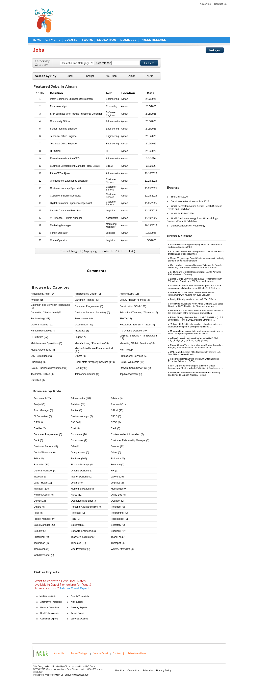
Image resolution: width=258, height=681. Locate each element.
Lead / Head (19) (43, 482)
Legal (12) (80, 337)
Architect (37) (78, 404)
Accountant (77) (42, 398)
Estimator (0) (118, 458)
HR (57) (115, 470)
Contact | (119, 653)
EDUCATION (106, 40)
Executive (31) (41, 464)
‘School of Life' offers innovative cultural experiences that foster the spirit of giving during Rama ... (195, 325)
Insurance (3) (82, 330)
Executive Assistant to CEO (64, 158)
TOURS (87, 40)
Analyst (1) (39, 404)
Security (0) (81, 368)
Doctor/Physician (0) (44, 452)
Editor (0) (39, 458)
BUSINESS (128, 40)
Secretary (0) (118, 525)
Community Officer (60, 121)
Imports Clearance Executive (65, 210)
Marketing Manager (60, 225)
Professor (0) (78, 512)
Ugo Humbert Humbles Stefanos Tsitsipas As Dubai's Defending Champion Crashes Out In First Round (195, 266)
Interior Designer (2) (82, 476)
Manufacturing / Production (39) (92, 343)
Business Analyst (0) (82, 416)
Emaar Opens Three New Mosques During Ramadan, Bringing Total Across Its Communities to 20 (195, 346)
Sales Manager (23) (44, 525)
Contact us (220, 4)
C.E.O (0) (116, 416)
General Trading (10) (42, 324)
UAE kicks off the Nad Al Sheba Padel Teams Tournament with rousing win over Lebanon (191, 293)
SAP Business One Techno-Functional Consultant (76, 113)
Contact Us (133, 670)
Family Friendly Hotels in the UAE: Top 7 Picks (193, 299)
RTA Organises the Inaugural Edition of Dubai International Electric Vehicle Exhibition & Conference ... (195, 366)
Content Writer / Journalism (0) (127, 434)
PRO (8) (38, 512)
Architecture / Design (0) (88, 293)
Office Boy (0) (118, 494)
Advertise (205, 4)
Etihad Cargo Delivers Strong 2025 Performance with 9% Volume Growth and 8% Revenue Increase (195, 280)
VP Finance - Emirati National (66, 218)
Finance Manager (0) (82, 464)
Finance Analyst (58, 106)
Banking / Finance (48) (87, 299)
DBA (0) (75, 446)
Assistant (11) (118, 404)
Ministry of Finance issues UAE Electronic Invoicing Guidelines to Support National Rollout (194, 373)
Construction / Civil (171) (133, 306)
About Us (59, 653)
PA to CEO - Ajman (60, 173)
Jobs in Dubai (100, 653)
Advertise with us (137, 653)
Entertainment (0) (84, 318)
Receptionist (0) (119, 518)
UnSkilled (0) (38, 380)
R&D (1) (75, 518)
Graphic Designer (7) (82, 470)
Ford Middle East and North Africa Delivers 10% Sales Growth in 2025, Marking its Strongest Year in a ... (195, 304)
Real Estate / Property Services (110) (95, 362)
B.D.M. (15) (117, 410)
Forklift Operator (59, 232)
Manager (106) (42, 488)
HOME (36, 40)
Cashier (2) (40, 428)
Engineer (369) (79, 458)
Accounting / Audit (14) (43, 293)
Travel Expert (77, 613)
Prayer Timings (79, 653)
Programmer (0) (119, 512)
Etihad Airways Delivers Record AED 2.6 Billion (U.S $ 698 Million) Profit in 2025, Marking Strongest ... (195, 318)
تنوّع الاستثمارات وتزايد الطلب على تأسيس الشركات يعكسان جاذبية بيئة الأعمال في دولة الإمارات (193, 339)
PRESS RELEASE (153, 40)
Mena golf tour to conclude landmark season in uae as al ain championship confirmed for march (195, 332)
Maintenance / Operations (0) (46, 343)
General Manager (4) (45, 470)
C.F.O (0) (39, 422)
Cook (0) (38, 440)
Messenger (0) (118, 488)
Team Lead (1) (118, 537)
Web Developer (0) (44, 555)
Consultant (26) (79, 434)
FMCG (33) (126, 318)
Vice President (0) (80, 549)
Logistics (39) (118, 482)
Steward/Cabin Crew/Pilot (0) (135, 368)
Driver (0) (116, 452)
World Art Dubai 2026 (182, 213)
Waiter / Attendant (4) (122, 549)
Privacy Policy (163, 670)
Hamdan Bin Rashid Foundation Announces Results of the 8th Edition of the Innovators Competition (196, 311)
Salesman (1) (78, 525)
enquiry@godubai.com (77, 674)
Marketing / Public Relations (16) (137, 343)
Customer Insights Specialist (65, 195)
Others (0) (80, 356)
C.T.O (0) (116, 422)
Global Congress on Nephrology (188, 225)
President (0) (118, 506)
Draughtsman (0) (80, 452)
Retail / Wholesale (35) (132, 362)
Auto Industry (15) (129, 293)
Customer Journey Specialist (65, 188)
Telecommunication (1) (87, 374)
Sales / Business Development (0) (49, 368)
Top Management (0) (131, 374)
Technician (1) (41, 543)
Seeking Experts (79, 607)
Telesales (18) (78, 543)
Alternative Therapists (51, 602)
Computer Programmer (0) (89, 306)
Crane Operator (58, 240)
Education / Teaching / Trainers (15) (139, 312)
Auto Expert (76, 602)
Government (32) (84, 324)
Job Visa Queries (79, 618)
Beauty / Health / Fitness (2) (135, 299)
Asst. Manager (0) (43, 410)
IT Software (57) (39, 337)
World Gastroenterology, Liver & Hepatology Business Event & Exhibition (192, 220)
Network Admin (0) (44, 494)
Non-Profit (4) (127, 349)
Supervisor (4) (41, 537)
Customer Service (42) (46, 446)
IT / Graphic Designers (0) (134, 330)
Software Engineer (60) (83, 531)
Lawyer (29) (117, 476)
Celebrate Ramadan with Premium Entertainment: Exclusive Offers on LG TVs (193, 360)
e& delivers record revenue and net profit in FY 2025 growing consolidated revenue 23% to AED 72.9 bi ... (195, 286)
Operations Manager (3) (84, 500)
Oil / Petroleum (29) (41, 356)
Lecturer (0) (77, 482)
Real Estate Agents (49, 613)
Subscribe (148, 670)
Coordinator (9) (79, 440)
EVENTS (70, 40)
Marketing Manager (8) (83, 488)
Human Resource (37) (43, 330)
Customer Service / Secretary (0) (92, 312)
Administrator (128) (81, 398)
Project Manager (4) (44, 518)
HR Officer (55, 151)
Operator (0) (117, 500)
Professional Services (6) (133, 356)
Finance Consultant (49, 607)
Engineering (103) (40, 318)
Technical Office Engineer (63, 136)
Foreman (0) (117, 464)
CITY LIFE (52, 40)
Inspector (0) (40, 476)
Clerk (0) (115, 428)
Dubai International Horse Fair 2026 (190, 201)
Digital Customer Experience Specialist (71, 203)
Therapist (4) (118, 543)
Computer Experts (49, 618)
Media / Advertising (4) (43, 349)
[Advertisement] (135, 20)
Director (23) (117, 446)
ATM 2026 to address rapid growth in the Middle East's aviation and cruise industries (196, 252)
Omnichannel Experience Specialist (69, 180)
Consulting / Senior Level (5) (46, 312)
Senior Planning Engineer (63, 128)
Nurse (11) (76, 494)
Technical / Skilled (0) (42, 374)
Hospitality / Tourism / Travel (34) (137, 324)
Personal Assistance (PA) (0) (86, 506)
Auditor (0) (76, 410)
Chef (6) (75, 428)
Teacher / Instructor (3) (83, 537)
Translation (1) (41, 549)
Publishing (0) (38, 362)
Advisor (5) (117, 398)
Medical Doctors (47, 596)
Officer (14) (40, 500)
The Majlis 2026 (179, 196)
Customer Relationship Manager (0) (130, 440)
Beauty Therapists (80, 596)
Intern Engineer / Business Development (71, 99)
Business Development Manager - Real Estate (75, 166)
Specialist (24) (118, 531)
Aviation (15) (37, 299)
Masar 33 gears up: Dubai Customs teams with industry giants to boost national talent (196, 259)
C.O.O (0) (76, 422)
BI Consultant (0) (43, 416)
